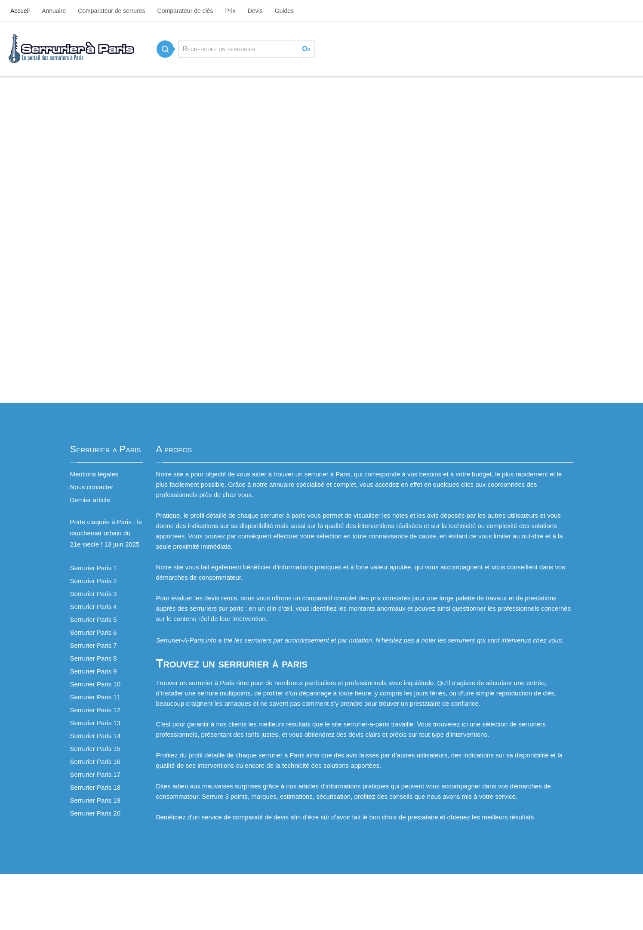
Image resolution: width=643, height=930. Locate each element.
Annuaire (54, 10)
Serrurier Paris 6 (93, 632)
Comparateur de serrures (111, 10)
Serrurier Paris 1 (93, 568)
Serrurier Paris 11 (95, 697)
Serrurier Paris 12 (95, 710)
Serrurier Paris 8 (93, 658)
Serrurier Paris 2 (93, 580)
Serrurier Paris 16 (95, 761)
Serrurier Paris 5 (93, 619)
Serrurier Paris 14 (95, 735)
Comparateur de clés (185, 10)
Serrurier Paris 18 (95, 787)
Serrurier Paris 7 (93, 645)
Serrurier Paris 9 (93, 671)
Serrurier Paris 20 (95, 813)
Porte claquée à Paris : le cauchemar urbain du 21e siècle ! (106, 533)
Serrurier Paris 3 (93, 593)
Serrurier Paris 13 (95, 722)
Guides (284, 10)
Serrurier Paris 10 (95, 684)
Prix (230, 10)
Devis (255, 10)
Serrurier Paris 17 (95, 774)
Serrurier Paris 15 (95, 748)
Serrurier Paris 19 (95, 800)
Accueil (20, 10)
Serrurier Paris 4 (93, 606)
